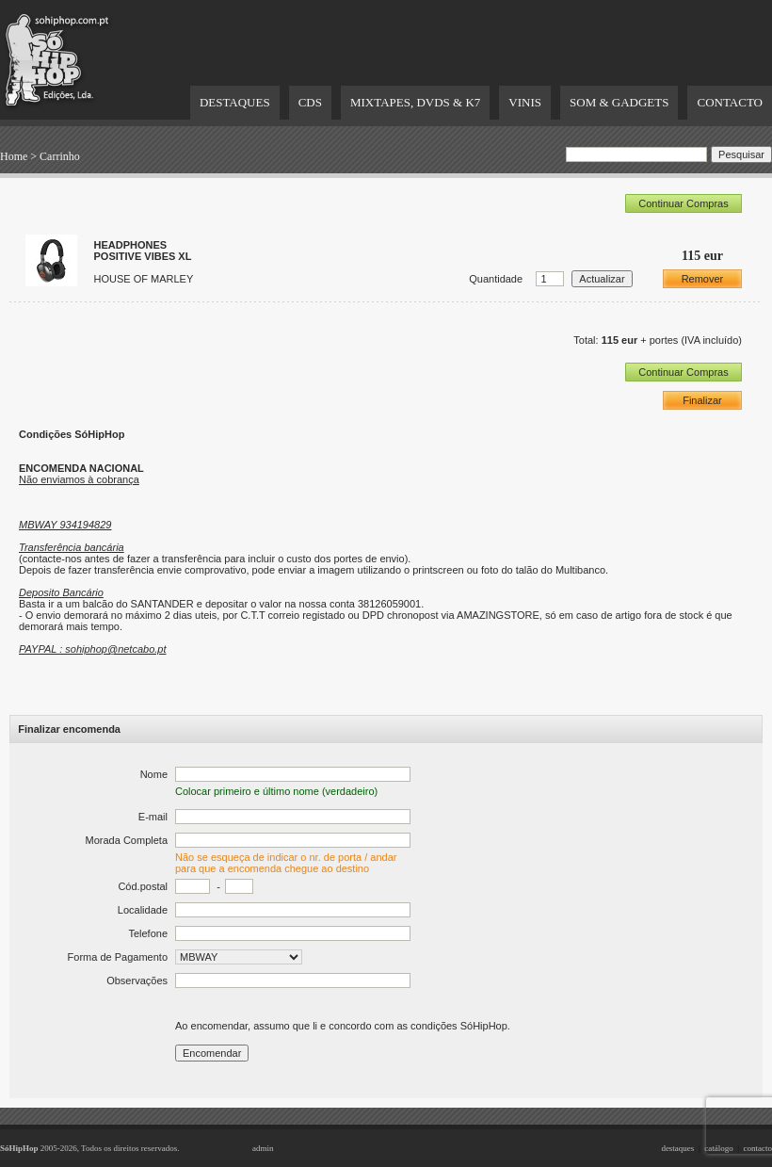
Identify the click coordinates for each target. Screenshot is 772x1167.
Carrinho (60, 156)
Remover (703, 278)
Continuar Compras (683, 203)
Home (13, 156)
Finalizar (702, 400)
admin (263, 1148)
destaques (677, 1148)
